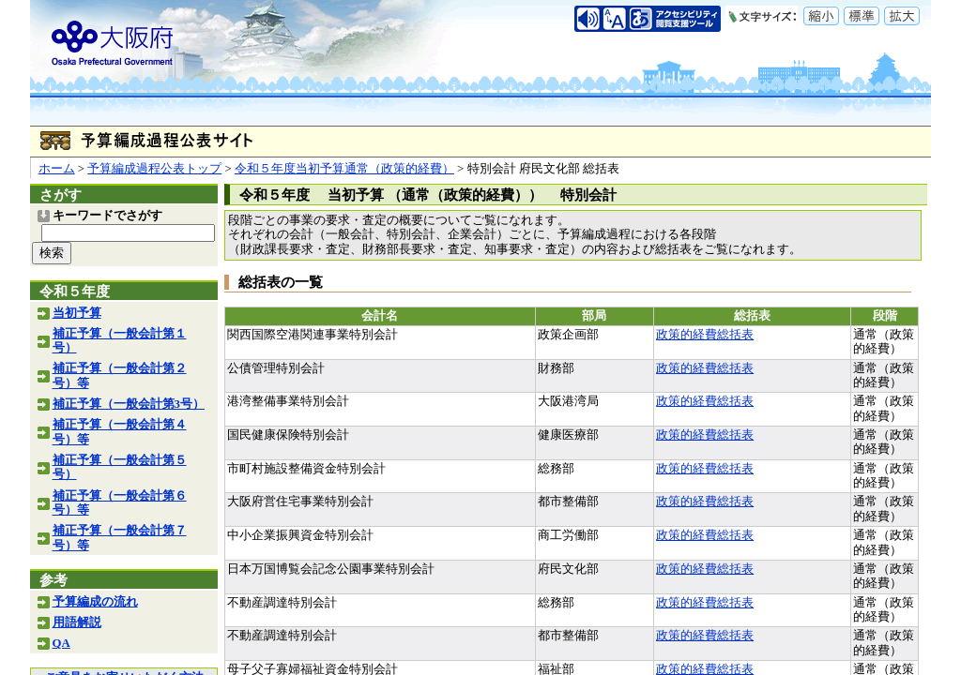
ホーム (56, 168)
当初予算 (77, 313)
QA (61, 643)
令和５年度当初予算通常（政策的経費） (344, 168)
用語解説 (77, 622)
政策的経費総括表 (705, 334)
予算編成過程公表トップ (154, 168)
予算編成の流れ (95, 601)
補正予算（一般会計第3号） (129, 404)
